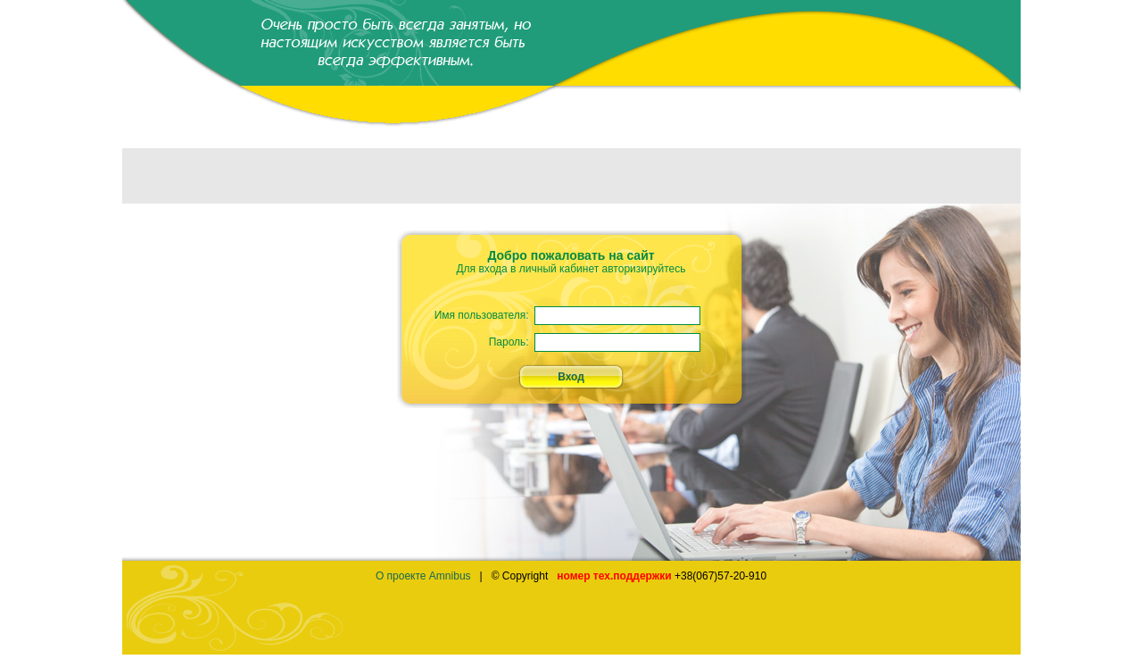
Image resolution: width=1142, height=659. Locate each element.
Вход (571, 377)
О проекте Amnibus (423, 576)
